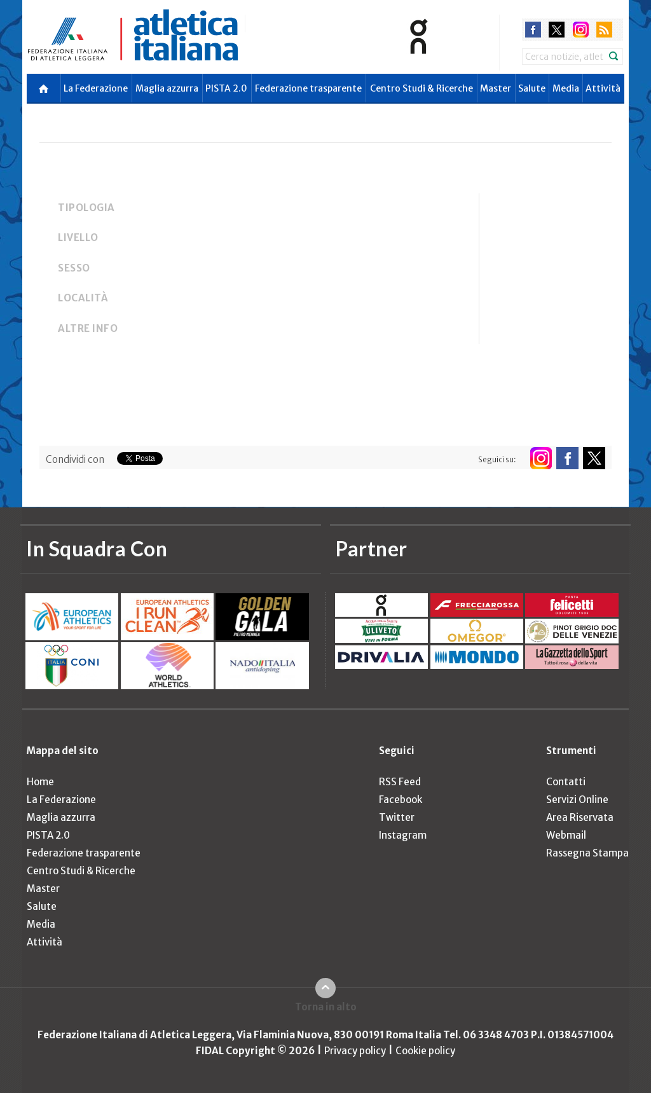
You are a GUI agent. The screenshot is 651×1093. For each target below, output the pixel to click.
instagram (581, 30)
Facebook (400, 800)
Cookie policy (425, 1051)
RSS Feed (400, 782)
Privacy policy (355, 1051)
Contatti (566, 782)
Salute (531, 88)
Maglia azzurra (166, 88)
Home (40, 782)
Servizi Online (577, 800)
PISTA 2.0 (226, 88)
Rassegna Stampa (587, 853)
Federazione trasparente (308, 88)
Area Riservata (579, 817)
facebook (533, 30)
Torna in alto (326, 1007)
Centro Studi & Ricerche (421, 88)
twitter (557, 30)
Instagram (403, 835)
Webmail (566, 835)
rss (604, 30)
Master (495, 88)
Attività (603, 88)
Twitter (397, 817)
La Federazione (96, 88)
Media (565, 88)
